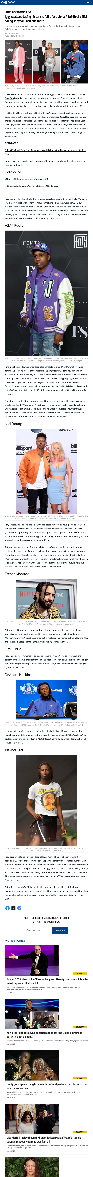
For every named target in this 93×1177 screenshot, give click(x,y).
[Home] (8, 2)
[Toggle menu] (89, 2)
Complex (62, 416)
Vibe (21, 374)
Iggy (12, 124)
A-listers (63, 120)
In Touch (67, 214)
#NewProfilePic (12, 179)
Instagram (45, 132)
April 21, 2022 (51, 186)
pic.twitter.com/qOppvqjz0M (34, 179)
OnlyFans (9, 98)
